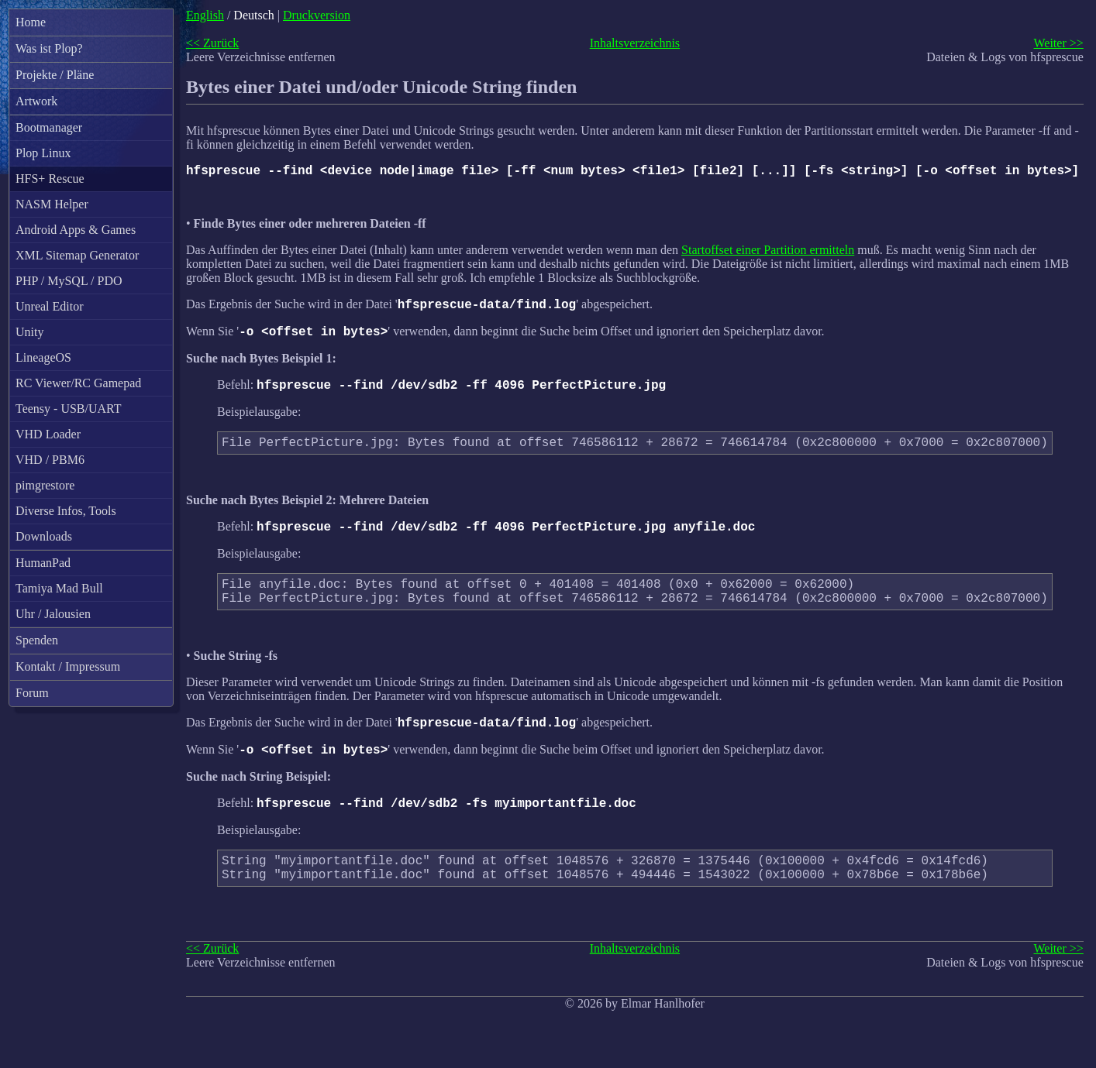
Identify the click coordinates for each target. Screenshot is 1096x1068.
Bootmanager (49, 127)
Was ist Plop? (49, 48)
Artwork (36, 101)
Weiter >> (1058, 43)
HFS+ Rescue (50, 178)
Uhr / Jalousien (53, 613)
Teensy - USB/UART (69, 408)
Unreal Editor (50, 306)
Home (31, 22)
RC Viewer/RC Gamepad (78, 383)
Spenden (37, 640)
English (205, 15)
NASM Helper (52, 204)
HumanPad (43, 562)
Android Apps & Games (76, 229)
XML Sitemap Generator (77, 255)
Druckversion (316, 15)
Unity (29, 331)
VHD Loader (48, 434)
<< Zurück (212, 43)
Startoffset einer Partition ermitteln (767, 252)
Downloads (44, 536)
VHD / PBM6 (50, 459)
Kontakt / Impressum (68, 666)
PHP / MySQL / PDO (69, 280)
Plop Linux (43, 153)
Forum (32, 692)
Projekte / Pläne (55, 74)
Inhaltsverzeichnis (635, 43)
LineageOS (43, 357)
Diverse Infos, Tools (66, 510)
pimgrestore (45, 485)
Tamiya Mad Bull (59, 588)
